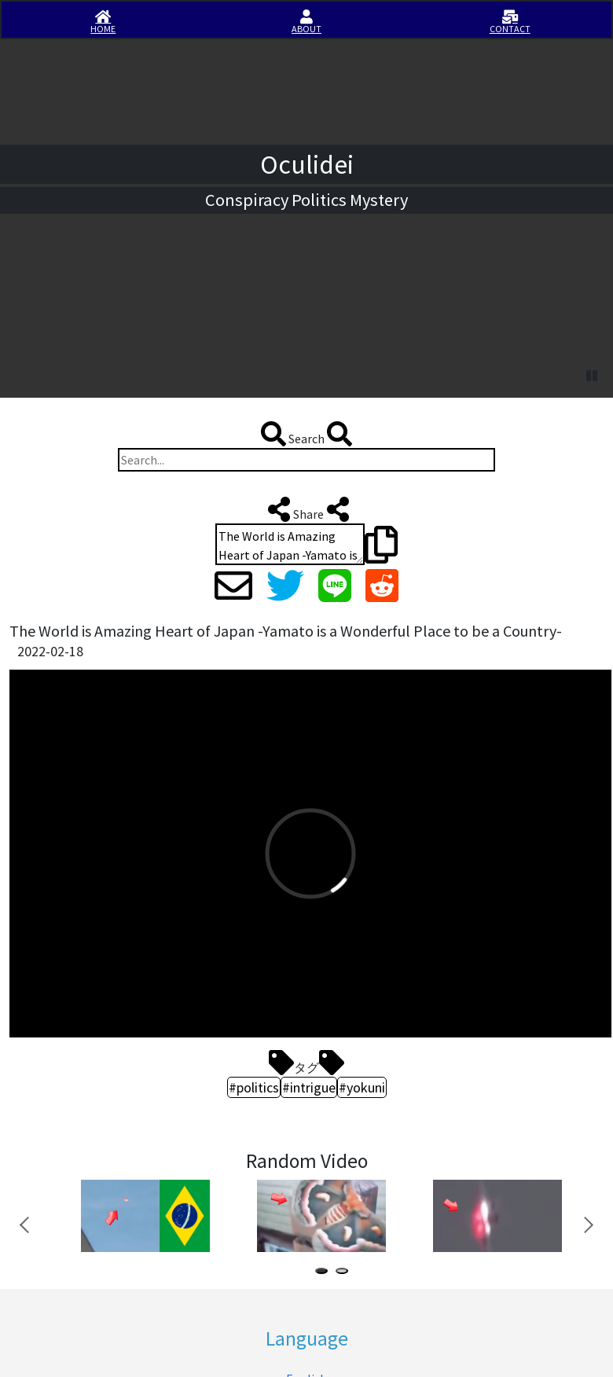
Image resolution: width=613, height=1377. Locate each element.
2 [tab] (345, 1273)
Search (306, 433)
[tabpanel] (143, 1216)
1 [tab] (324, 1273)
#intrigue (309, 1087)
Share (307, 509)
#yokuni (362, 1087)
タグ (306, 1062)
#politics (254, 1087)
